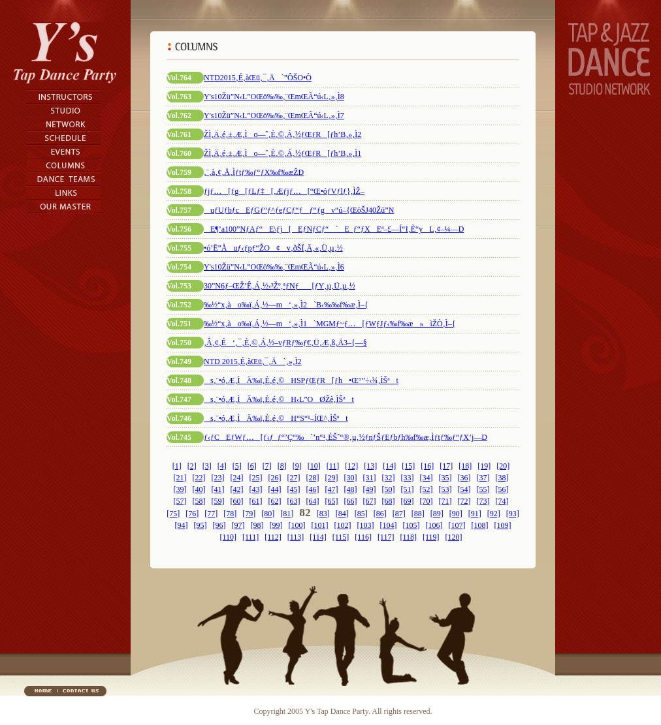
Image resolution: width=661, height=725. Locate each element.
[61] (256, 501)
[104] (388, 525)
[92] (493, 513)
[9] (297, 465)
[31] (369, 477)
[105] (411, 525)
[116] (363, 537)
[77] (211, 513)
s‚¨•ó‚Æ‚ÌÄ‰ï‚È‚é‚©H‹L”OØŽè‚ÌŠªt (279, 399)
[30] (350, 477)
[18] (465, 465)
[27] (293, 477)
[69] (407, 501)
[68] (388, 501)
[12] (351, 465)
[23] (218, 477)
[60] (237, 501)
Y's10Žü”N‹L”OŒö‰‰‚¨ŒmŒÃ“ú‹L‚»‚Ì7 (274, 115)
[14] (389, 465)
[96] (219, 525)
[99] (276, 525)
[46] (312, 489)
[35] (445, 477)
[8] (282, 465)
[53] (445, 489)
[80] (267, 513)
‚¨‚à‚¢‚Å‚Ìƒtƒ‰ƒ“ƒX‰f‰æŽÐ (254, 172)
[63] (293, 501)
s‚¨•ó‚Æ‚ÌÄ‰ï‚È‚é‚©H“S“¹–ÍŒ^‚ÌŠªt (275, 418)
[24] (237, 477)
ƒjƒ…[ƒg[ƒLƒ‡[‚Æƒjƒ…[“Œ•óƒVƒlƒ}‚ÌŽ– (284, 191)
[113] (295, 537)
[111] (250, 537)
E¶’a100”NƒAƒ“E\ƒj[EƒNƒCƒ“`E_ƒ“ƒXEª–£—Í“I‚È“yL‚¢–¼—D (334, 229)
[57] (180, 501)
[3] (207, 465)
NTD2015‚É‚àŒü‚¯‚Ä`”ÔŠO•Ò (258, 77)
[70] (426, 501)
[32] (388, 477)
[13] (370, 465)
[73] (483, 501)
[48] (350, 489)
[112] (273, 537)
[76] (192, 513)
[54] (464, 489)
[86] (380, 513)
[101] (320, 525)
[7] (267, 465)
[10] (314, 465)
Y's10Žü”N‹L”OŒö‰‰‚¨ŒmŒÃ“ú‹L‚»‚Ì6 (274, 266)
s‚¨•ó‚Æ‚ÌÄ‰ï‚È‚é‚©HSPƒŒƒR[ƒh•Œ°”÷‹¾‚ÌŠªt (301, 380)
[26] (275, 477)
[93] (512, 513)
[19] (484, 465)
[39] (180, 489)
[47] (331, 489)
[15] (408, 465)
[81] (286, 513)
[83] (323, 513)
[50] (388, 489)
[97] (238, 525)
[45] (293, 489)
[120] (453, 537)
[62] (275, 501)
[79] (248, 513)
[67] (369, 501)
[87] (399, 513)
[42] (237, 489)
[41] (218, 489)
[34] (426, 477)
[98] (257, 525)
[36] (464, 477)
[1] (177, 465)
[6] (252, 465)
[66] (350, 501)
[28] (312, 477)
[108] (480, 525)
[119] (431, 537)
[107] (457, 525)
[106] (434, 525)
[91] (474, 513)
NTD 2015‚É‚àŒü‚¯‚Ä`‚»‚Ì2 (253, 361)
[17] (446, 465)
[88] (418, 513)
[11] (333, 465)
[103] (365, 525)
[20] (502, 465)
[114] (318, 537)
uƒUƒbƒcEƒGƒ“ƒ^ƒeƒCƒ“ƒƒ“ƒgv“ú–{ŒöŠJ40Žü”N (299, 210)
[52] (426, 489)
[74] (502, 501)
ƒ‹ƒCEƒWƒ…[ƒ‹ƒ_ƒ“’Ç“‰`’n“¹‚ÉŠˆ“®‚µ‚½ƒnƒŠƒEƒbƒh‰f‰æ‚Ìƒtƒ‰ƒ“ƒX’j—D (345, 437)
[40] (199, 489)
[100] (297, 525)
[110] (227, 537)
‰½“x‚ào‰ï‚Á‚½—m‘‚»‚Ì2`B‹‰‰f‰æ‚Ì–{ (286, 304)
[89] (436, 513)
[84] (342, 513)
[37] (483, 477)
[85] (361, 513)
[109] (502, 525)
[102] (342, 525)
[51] (407, 489)
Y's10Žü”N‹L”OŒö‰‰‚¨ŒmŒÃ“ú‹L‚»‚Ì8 (274, 96)
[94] (181, 525)
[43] (256, 489)
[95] (200, 525)
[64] (312, 501)
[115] (340, 537)
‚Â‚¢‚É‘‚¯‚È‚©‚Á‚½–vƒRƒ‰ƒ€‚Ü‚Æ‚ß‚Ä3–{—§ (285, 342)
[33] (407, 477)
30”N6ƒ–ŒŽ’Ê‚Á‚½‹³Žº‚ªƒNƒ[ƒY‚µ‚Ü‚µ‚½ (279, 285)
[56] (502, 489)
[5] (237, 465)
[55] (483, 489)
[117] (386, 537)
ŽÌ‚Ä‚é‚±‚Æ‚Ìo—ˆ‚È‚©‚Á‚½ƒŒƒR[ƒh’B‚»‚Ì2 (282, 134)
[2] (192, 465)
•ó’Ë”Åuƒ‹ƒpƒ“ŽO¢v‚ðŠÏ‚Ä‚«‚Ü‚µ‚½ (273, 248)
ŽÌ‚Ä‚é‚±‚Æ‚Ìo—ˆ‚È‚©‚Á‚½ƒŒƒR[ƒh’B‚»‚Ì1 (282, 153)
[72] (464, 501)
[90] (455, 513)
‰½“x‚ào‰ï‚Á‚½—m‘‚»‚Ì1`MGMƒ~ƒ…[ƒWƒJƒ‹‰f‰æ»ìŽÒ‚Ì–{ (330, 323)
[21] (180, 477)
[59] (218, 501)
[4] (222, 465)
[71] (445, 501)
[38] (502, 477)
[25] (256, 477)
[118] (408, 537)
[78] (229, 513)
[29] (331, 477)
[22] (199, 477)
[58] (199, 501)
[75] (173, 513)
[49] (369, 489)
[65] (331, 501)
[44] (275, 489)
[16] (427, 465)
